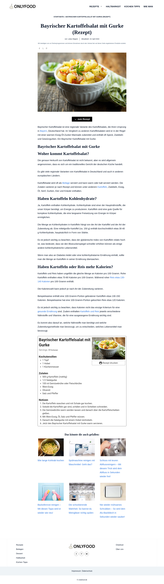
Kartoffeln (102, 187)
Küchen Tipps (132, 6)
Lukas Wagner (73, 39)
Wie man (148, 6)
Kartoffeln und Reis (89, 311)
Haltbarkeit (113, 6)
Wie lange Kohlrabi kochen (51, 460)
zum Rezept (82, 119)
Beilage (66, 183)
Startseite (59, 17)
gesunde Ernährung (47, 311)
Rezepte (96, 6)
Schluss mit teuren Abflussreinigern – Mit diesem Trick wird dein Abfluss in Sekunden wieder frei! (111, 468)
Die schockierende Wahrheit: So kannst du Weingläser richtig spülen (81, 509)
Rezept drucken (108, 363)
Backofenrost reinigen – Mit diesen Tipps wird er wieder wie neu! (49, 509)
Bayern (43, 131)
